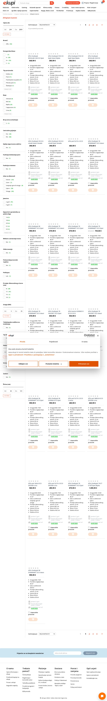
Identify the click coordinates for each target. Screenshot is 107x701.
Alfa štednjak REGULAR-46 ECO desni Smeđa (94, 57)
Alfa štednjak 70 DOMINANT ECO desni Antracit (56, 227)
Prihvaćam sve (83, 364)
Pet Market (60, 11)
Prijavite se (90, 653)
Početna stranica (7, 14)
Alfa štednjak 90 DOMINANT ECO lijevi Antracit (35, 227)
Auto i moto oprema (77, 7)
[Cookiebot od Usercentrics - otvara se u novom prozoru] (86, 335)
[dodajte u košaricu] (32, 105)
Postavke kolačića (54, 364)
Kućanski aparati (35, 7)
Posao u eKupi (11, 682)
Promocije (69, 11)
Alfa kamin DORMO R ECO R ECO (75, 312)
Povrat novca (75, 681)
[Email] (67, 653)
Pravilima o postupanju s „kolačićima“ (39, 355)
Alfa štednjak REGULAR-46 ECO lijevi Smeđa (36, 57)
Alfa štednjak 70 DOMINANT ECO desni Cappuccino (96, 142)
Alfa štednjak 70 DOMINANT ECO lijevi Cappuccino (95, 227)
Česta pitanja (26, 675)
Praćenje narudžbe (72, 3)
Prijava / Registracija (89, 3)
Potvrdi (6, 34)
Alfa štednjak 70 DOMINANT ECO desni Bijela (36, 312)
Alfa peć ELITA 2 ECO (75, 141)
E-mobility (65, 7)
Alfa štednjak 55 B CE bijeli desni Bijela (55, 57)
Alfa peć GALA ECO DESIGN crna (35, 484)
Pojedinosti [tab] (53, 341)
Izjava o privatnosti (93, 675)
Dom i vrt (6, 11)
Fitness (57, 7)
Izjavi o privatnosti (15, 355)
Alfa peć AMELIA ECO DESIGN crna (95, 399)
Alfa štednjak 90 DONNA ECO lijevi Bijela (54, 399)
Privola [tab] (22, 341)
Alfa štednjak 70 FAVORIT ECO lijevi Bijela (54, 312)
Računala (6, 7)
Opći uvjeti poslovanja (93, 672)
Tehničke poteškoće (28, 683)
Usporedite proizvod (33, 99)
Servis (72, 684)
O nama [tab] (85, 341)
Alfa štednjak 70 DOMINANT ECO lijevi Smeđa (75, 484)
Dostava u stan (59, 677)
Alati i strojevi (91, 7)
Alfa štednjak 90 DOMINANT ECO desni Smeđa (36, 571)
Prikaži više (7, 89)
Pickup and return (76, 687)
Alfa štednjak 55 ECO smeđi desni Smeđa (35, 142)
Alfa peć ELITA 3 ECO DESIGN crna (55, 484)
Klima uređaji (47, 7)
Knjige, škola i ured (47, 11)
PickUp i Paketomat (61, 680)
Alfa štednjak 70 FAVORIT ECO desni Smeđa (95, 312)
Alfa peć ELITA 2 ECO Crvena (75, 399)
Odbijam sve (23, 364)
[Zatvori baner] (98, 335)
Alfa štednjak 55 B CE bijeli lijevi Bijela (75, 57)
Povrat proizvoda (76, 678)
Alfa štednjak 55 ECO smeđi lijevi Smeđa (55, 142)
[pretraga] (52, 3)
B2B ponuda (92, 11)
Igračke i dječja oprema (19, 11)
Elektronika (15, 7)
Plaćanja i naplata (44, 672)
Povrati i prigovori (76, 675)
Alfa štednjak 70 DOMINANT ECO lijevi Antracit (75, 227)
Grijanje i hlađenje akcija (21, 14)
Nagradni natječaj (12, 685)
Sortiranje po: (32, 25)
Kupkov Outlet (80, 11)
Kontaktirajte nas (92, 678)
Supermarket (34, 11)
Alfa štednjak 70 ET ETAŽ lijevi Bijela (95, 484)
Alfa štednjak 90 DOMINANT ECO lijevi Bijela (35, 399)
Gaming (24, 7)
